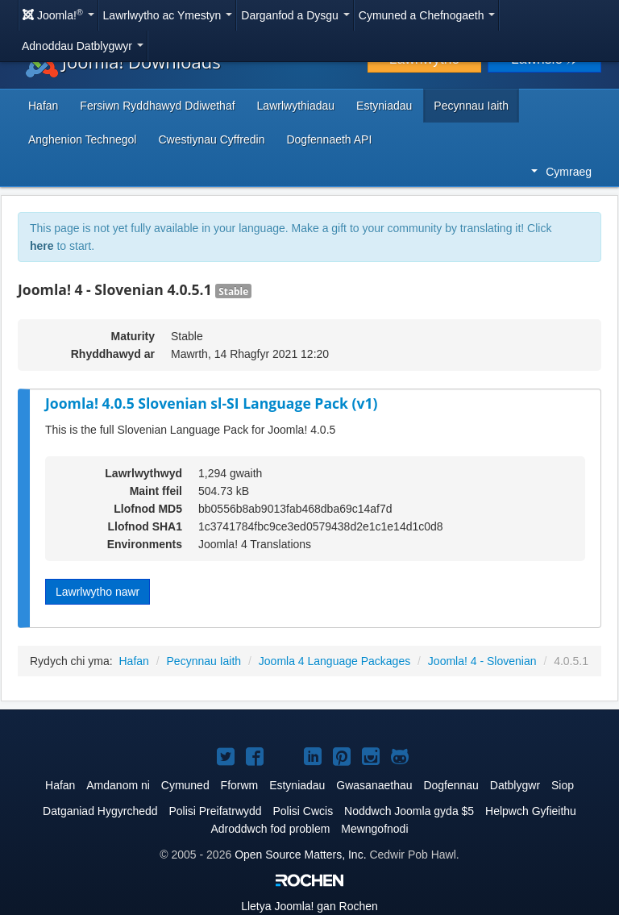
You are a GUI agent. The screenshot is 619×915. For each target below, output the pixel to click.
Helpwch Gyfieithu (530, 811)
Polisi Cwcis (302, 811)
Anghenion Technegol (82, 139)
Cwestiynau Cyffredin (211, 139)
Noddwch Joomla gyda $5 (409, 811)
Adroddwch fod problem (270, 828)
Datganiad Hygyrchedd (100, 811)
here (42, 245)
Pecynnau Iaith (471, 105)
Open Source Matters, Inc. (300, 854)
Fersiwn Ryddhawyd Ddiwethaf (157, 105)
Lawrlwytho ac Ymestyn (168, 15)
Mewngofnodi (374, 828)
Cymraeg (561, 171)
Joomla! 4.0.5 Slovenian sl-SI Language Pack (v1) (211, 403)
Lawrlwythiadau (296, 105)
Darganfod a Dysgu (295, 15)
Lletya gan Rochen (309, 906)
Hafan (43, 105)
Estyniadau (384, 105)
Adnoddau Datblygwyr (82, 46)
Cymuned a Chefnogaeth (427, 15)
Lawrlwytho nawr (97, 591)
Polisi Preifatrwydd (214, 811)
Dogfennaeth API (329, 139)
